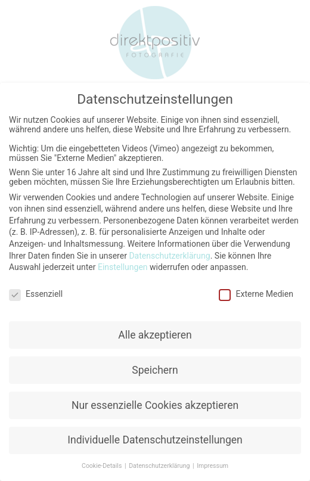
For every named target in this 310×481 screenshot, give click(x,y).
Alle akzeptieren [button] (155, 334)
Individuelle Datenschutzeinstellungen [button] (154, 440)
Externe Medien (256, 293)
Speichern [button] (155, 370)
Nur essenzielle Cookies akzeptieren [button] (155, 405)
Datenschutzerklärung (169, 255)
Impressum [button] (212, 465)
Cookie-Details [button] (102, 465)
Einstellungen (123, 266)
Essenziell (36, 293)
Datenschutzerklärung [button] (160, 465)
